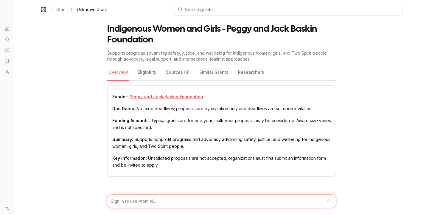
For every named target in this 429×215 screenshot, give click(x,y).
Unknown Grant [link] (92, 9)
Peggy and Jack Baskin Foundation (166, 96)
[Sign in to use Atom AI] (221, 201)
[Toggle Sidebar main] (14, 107)
